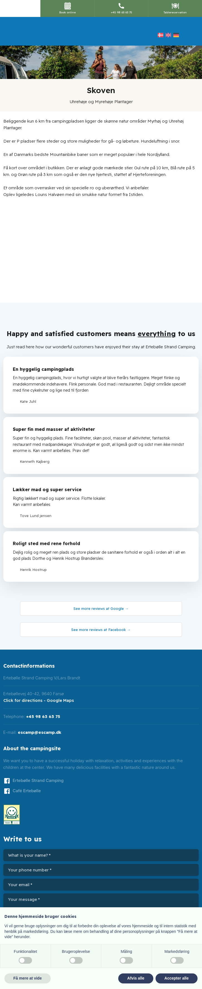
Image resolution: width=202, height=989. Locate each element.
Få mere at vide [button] (27, 978)
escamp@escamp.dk (39, 732)
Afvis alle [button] (135, 978)
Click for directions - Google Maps (38, 700)
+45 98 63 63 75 (43, 716)
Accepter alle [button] (176, 978)
